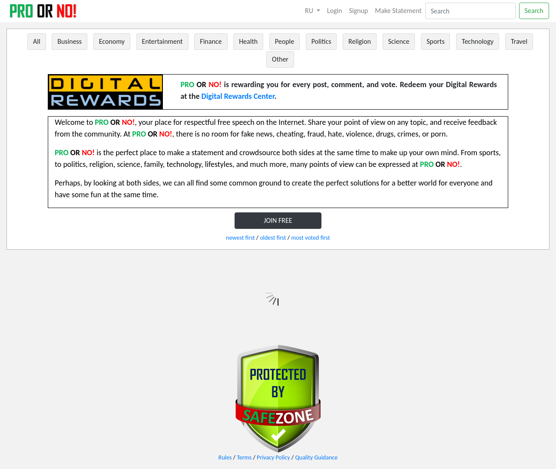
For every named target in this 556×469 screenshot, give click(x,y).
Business (69, 41)
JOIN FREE (278, 220)
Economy (112, 41)
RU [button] (310, 11)
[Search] (470, 11)
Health (248, 41)
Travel (519, 41)
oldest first (273, 237)
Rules (225, 457)
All (36, 41)
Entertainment (162, 41)
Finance (211, 41)
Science (399, 41)
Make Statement (398, 11)
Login (334, 11)
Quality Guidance (316, 457)
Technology (477, 41)
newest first (240, 237)
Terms (244, 457)
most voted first (310, 237)
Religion (359, 41)
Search (534, 11)
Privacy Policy (273, 457)
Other (280, 59)
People (284, 41)
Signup (358, 11)
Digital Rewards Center (238, 96)
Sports (435, 41)
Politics (321, 41)
